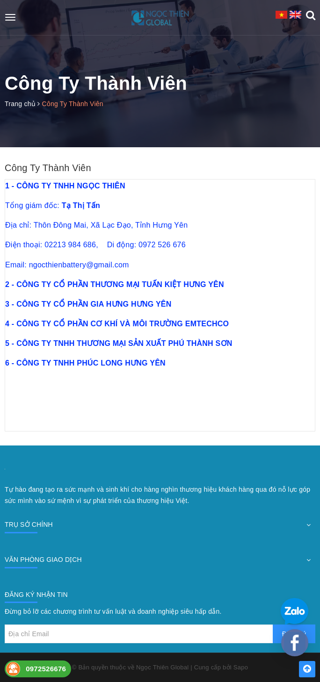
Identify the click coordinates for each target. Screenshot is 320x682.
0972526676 (46, 669)
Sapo (240, 667)
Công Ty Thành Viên (48, 168)
